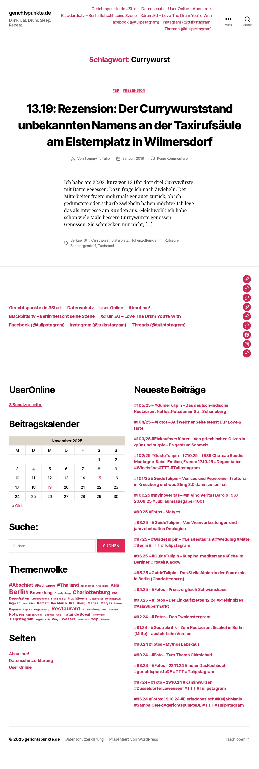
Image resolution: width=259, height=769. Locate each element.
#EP (115, 91)
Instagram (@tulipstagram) (136, 28)
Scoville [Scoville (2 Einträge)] (49, 631)
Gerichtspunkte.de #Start (114, 8)
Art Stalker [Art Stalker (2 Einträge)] (102, 602)
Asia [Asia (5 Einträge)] (115, 602)
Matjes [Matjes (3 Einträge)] (93, 620)
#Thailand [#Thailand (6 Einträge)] (68, 602)
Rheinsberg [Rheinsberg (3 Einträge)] (91, 626)
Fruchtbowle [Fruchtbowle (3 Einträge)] (77, 615)
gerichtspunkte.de (30, 12)
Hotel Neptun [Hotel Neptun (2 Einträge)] (113, 615)
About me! (202, 8)
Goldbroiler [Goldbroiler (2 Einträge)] (96, 615)
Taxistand (106, 262)
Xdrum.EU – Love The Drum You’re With (123, 22)
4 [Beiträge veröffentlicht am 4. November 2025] (33, 485)
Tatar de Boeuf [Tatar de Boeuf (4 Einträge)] (77, 631)
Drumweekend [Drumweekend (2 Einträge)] (40, 615)
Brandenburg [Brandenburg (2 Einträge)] (62, 610)
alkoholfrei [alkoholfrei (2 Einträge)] (87, 602)
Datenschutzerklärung (31, 677)
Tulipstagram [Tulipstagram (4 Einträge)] (21, 636)
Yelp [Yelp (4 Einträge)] (94, 636)
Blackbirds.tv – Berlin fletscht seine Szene (174, 15)
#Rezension (135, 91)
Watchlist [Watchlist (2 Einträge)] (83, 636)
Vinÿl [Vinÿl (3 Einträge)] (55, 636)
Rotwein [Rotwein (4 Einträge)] (16, 631)
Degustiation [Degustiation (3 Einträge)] (19, 615)
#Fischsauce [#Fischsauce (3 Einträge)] (45, 602)
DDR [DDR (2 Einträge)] (114, 610)
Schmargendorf (83, 262)
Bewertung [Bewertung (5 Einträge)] (41, 609)
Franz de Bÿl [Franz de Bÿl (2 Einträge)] (58, 615)
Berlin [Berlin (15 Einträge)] (18, 609)
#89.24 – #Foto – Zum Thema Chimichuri (173, 671)
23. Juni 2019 (133, 175)
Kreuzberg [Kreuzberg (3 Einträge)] (77, 620)
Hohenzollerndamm (148, 257)
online (25, 421)
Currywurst (101, 257)
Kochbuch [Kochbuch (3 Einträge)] (59, 620)
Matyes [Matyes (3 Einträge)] (106, 620)
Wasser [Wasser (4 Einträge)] (68, 636)
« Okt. (17, 522)
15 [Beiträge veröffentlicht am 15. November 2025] (99, 495)
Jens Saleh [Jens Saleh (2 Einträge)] (28, 620)
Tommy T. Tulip (96, 175)
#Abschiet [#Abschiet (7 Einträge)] (21, 602)
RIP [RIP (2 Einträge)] (104, 626)
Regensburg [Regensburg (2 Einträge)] (41, 626)
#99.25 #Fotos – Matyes (157, 528)
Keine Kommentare (173, 175)
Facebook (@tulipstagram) (187, 22)
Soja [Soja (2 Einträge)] (58, 631)
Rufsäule (173, 257)
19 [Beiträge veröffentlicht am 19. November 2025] (50, 504)
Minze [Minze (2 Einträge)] (118, 620)
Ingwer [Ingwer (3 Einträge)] (14, 620)
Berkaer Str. (80, 257)
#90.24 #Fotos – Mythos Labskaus (167, 661)
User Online (178, 8)
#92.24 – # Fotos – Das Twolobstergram (172, 633)
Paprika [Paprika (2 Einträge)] (27, 626)
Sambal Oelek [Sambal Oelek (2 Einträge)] (34, 631)
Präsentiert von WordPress (136, 756)
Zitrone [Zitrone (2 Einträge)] (105, 636)
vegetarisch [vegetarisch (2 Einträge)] (42, 636)
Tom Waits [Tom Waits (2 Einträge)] (99, 631)
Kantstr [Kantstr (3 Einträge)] (43, 620)
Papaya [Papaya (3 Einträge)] (15, 626)
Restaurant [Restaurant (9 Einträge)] (65, 625)
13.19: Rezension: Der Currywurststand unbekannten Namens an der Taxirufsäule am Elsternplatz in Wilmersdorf (129, 133)
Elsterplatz (121, 257)
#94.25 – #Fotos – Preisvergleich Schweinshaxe (180, 606)
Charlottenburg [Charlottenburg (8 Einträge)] (91, 609)
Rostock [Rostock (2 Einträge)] (114, 626)
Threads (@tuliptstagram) (188, 28)
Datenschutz (153, 8)
